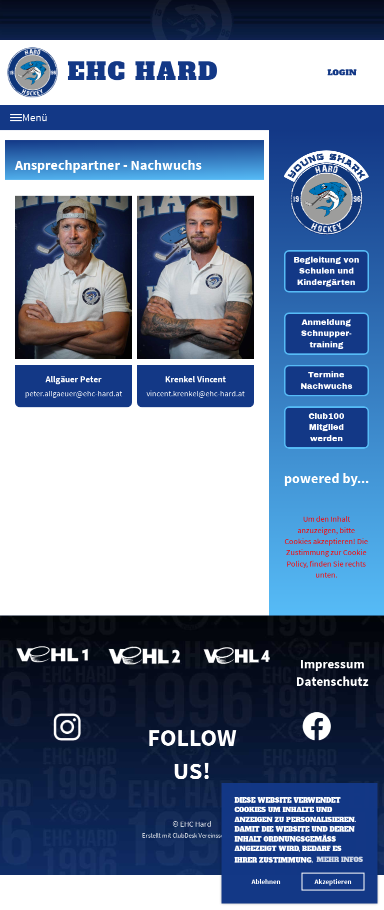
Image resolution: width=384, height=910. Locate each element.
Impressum (332, 664)
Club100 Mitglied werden (326, 427)
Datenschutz (332, 681)
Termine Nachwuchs (326, 380)
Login (342, 72)
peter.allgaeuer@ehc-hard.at (73, 393)
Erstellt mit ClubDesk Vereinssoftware (192, 835)
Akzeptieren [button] (333, 881)
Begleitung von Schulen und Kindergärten (327, 271)
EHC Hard (143, 71)
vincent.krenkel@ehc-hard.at (195, 393)
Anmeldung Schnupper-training (326, 333)
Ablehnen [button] (266, 881)
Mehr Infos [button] (339, 860)
